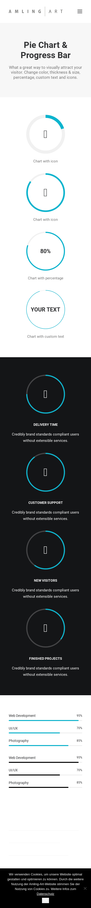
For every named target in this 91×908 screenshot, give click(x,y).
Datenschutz (45, 894)
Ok (45, 900)
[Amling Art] (36, 11)
